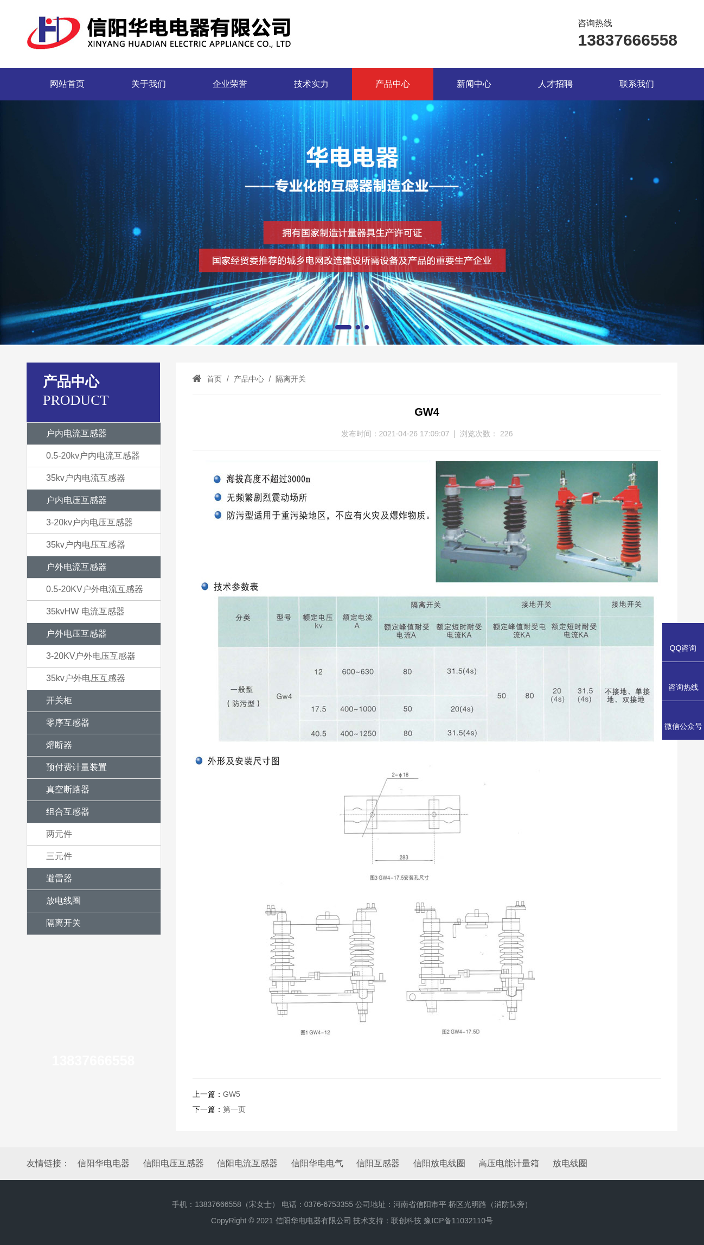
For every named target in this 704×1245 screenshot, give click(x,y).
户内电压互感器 (76, 500)
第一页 (234, 1109)
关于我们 (148, 83)
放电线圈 (63, 900)
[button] (343, 327)
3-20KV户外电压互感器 (91, 655)
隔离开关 (63, 923)
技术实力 (311, 83)
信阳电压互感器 (173, 1163)
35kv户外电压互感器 (85, 678)
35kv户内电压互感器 (85, 544)
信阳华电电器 (104, 1163)
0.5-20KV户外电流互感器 (94, 589)
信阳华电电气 (317, 1163)
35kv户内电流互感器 (85, 477)
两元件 (59, 834)
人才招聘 (555, 83)
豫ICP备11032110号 (458, 1220)
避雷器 (59, 878)
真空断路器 (67, 789)
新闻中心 (474, 83)
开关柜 (59, 700)
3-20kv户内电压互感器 (89, 522)
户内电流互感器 (76, 433)
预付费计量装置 (76, 767)
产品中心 (392, 83)
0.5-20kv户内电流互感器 (93, 455)
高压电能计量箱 (508, 1163)
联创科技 (406, 1220)
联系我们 (636, 83)
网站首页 (67, 83)
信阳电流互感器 (247, 1163)
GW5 (231, 1094)
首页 (214, 378)
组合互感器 (67, 811)
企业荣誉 (230, 83)
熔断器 (59, 744)
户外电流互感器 (76, 566)
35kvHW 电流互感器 (85, 611)
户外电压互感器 (76, 633)
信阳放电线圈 (439, 1163)
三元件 (59, 856)
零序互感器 (67, 722)
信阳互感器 (378, 1163)
